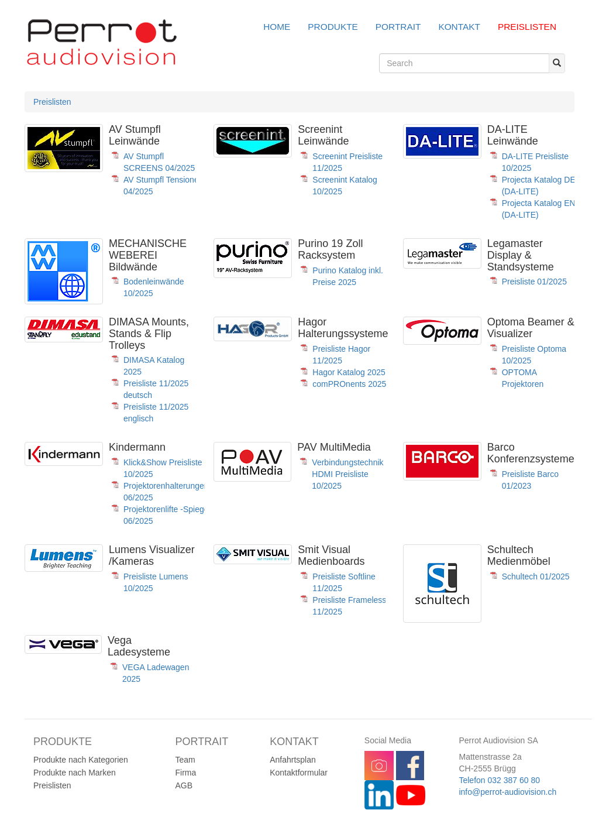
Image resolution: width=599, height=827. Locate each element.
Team (185, 759)
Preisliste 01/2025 (534, 281)
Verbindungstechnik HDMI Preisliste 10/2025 (347, 474)
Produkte (333, 27)
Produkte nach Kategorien (80, 759)
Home (276, 27)
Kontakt (459, 27)
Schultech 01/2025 (536, 576)
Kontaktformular (299, 772)
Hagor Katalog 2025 (348, 372)
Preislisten (527, 27)
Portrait (398, 27)
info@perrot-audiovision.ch (507, 792)
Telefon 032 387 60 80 (499, 780)
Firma (186, 772)
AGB (184, 785)
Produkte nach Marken (74, 772)
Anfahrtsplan (293, 759)
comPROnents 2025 (349, 384)
